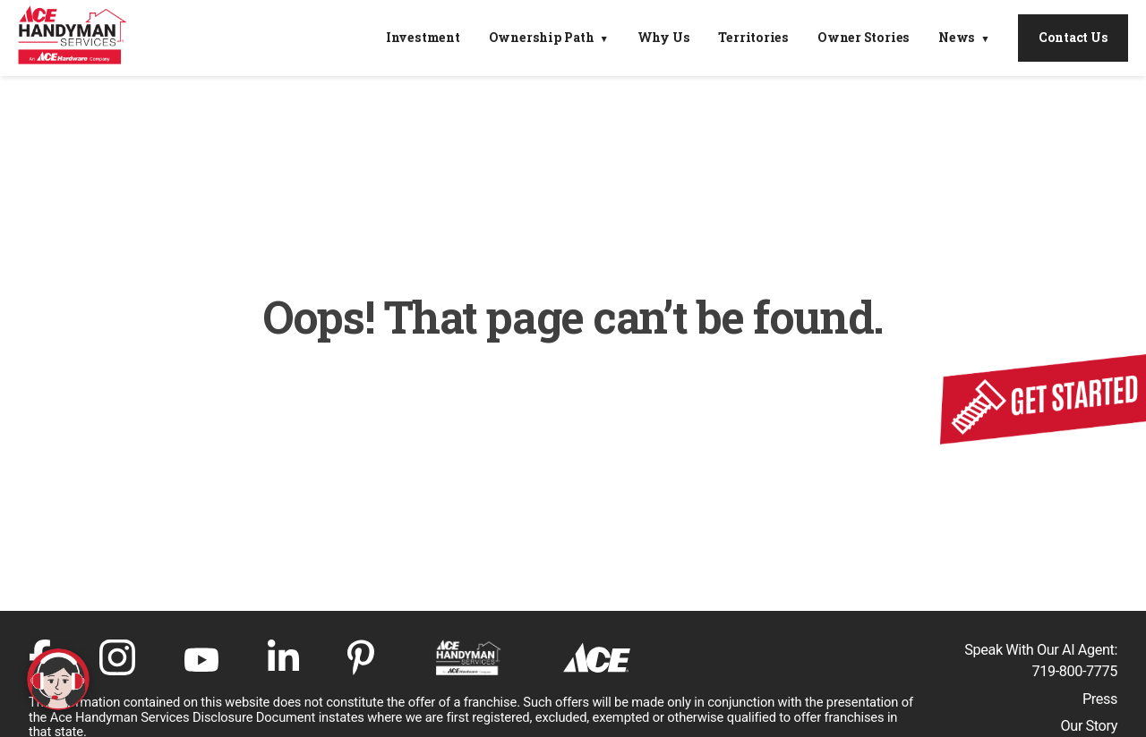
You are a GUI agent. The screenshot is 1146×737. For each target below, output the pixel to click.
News (956, 37)
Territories (753, 37)
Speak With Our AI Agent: (1040, 649)
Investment (423, 37)
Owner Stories (863, 37)
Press (1099, 698)
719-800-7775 (1074, 671)
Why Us (663, 37)
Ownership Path (541, 37)
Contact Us (1073, 37)
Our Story (1089, 725)
